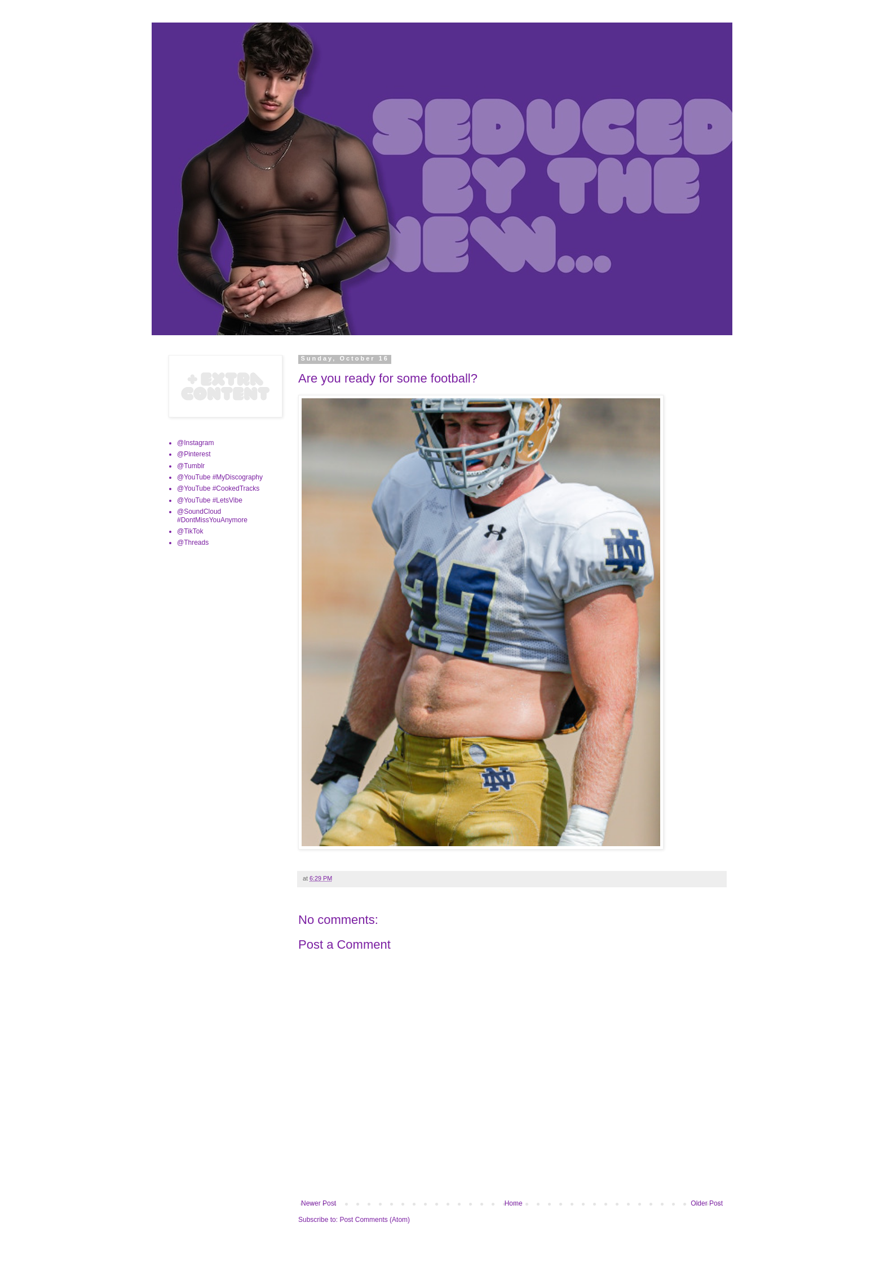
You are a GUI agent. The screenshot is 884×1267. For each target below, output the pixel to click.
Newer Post (318, 1203)
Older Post (707, 1203)
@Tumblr (191, 466)
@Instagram (195, 443)
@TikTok (190, 531)
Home (514, 1203)
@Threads (193, 542)
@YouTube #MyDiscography (220, 477)
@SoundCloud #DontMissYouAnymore (212, 515)
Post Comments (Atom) (374, 1220)
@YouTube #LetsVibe (209, 500)
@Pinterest (194, 454)
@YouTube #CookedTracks (218, 488)
